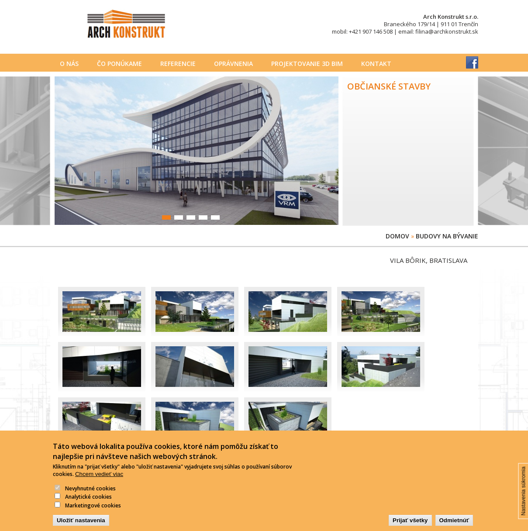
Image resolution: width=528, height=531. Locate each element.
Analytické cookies (88, 503)
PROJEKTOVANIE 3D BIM (307, 63)
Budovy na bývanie (447, 236)
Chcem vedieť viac (99, 480)
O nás (69, 63)
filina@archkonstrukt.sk (446, 31)
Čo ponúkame (119, 63)
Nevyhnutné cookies (90, 494)
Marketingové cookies (93, 511)
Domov (397, 236)
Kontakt (376, 63)
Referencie (178, 63)
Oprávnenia (233, 63)
